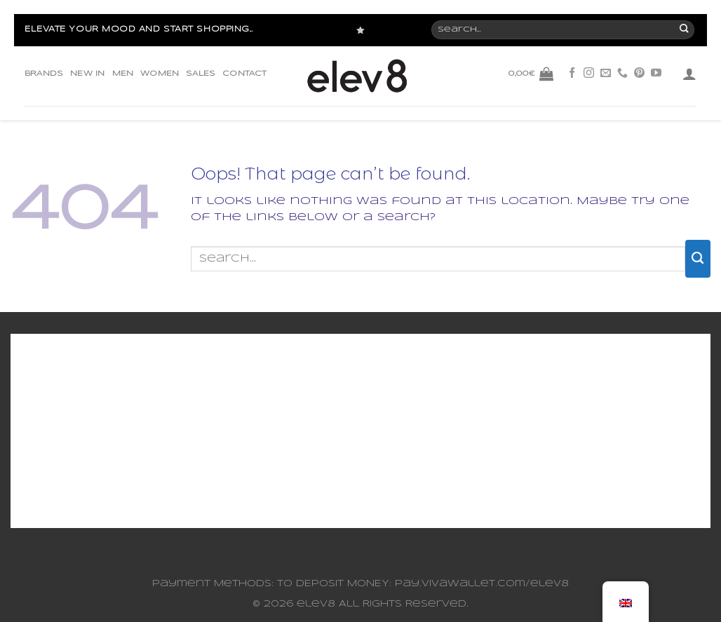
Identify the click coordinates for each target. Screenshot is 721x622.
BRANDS (44, 73)
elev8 (316, 604)
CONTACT (244, 73)
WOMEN (159, 73)
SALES (200, 73)
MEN (123, 73)
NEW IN (87, 73)
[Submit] (697, 259)
